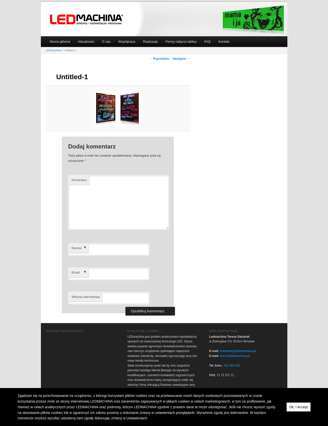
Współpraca (126, 41)
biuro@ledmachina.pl (235, 356)
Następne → (181, 58)
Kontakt (223, 41)
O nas (106, 41)
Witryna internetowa (85, 297)
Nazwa (78, 248)
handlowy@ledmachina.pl (238, 351)
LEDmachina (86, 19)
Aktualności (86, 41)
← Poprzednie (159, 58)
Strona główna (60, 41)
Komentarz (79, 180)
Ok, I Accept (298, 407)
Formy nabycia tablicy (181, 41)
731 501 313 (232, 365)
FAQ (207, 41)
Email (78, 272)
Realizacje (150, 41)
